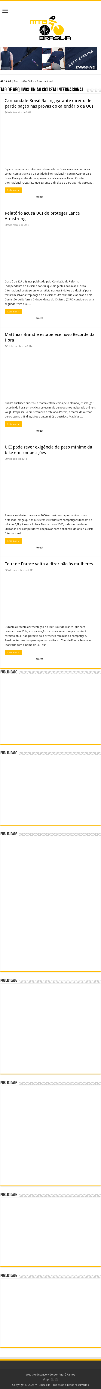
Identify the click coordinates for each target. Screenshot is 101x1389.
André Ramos (67, 1374)
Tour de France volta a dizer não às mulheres (49, 563)
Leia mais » (13, 190)
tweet (39, 196)
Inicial (5, 81)
